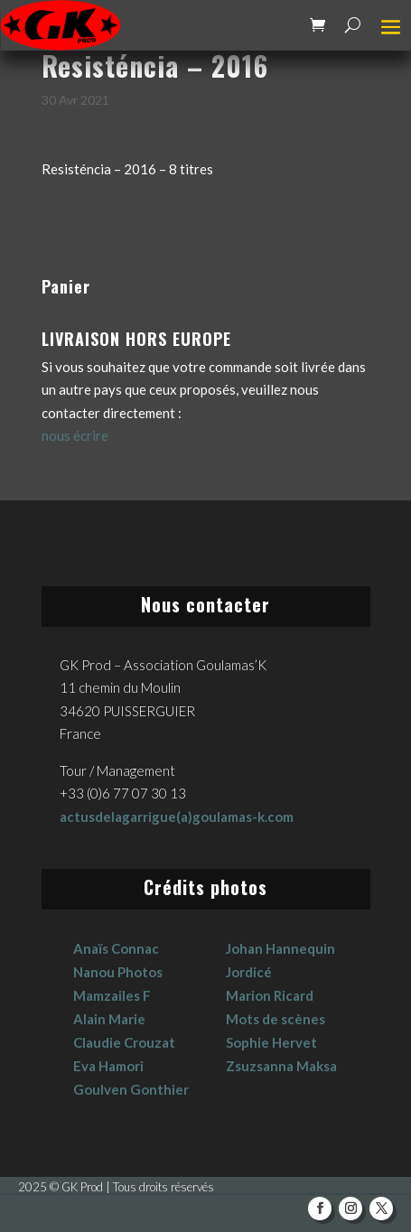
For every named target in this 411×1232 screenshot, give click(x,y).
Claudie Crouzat (124, 1042)
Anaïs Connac (116, 948)
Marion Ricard (269, 995)
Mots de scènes (275, 1019)
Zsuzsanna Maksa (281, 1066)
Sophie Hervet (271, 1042)
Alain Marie (109, 1019)
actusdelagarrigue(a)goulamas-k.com (177, 816)
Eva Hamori (108, 1066)
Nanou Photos (118, 972)
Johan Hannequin (280, 948)
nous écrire (75, 435)
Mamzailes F (112, 995)
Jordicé (249, 972)
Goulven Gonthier (131, 1089)
